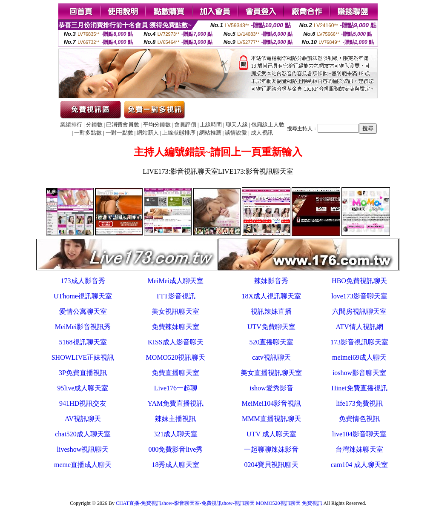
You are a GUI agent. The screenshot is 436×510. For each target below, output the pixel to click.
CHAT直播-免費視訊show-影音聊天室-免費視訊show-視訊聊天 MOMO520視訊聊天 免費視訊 (219, 503)
